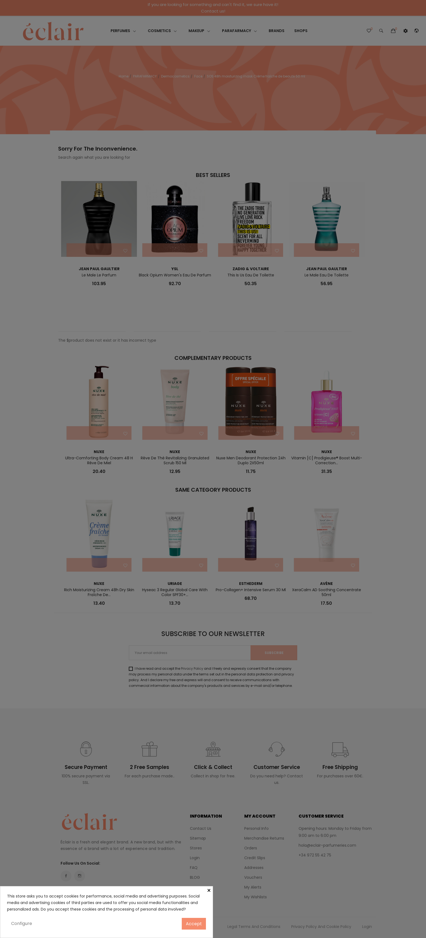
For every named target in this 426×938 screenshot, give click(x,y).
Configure (21, 923)
